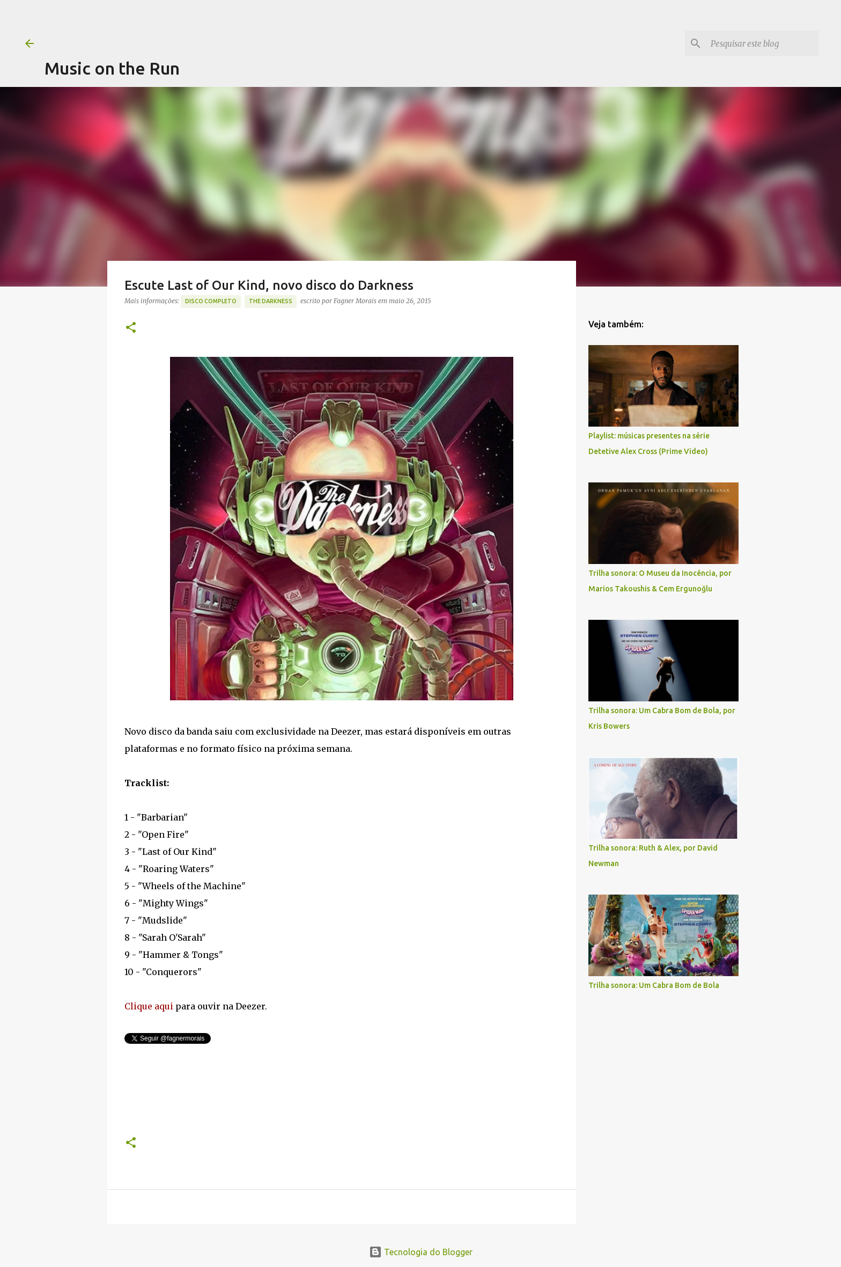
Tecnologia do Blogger (421, 1252)
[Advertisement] (240, 24)
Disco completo (211, 301)
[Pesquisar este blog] (762, 43)
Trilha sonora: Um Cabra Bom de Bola (653, 985)
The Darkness (270, 301)
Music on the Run (112, 68)
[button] (130, 328)
